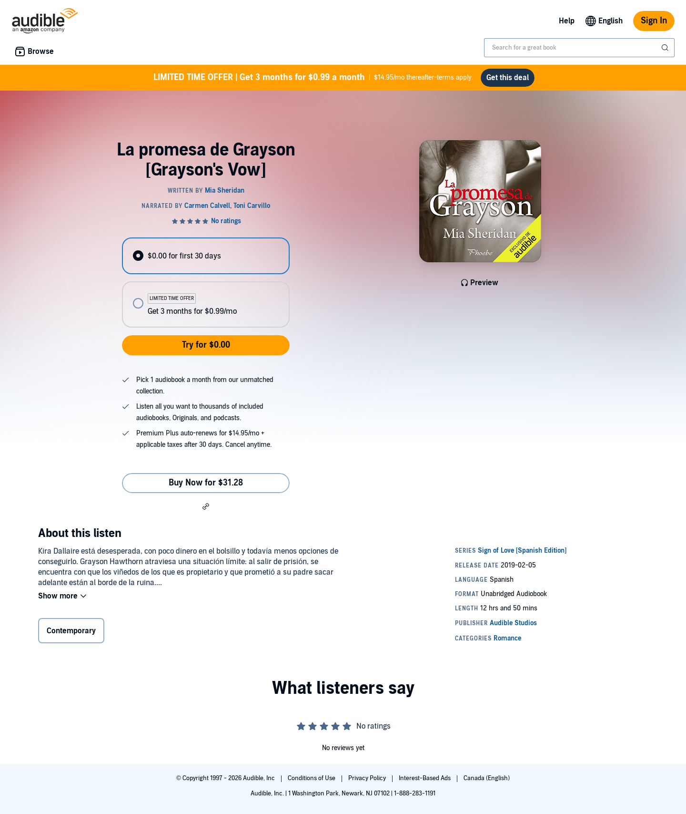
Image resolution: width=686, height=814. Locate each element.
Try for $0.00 (206, 345)
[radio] (206, 255)
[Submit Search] (666, 47)
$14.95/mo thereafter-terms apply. (313, 78)
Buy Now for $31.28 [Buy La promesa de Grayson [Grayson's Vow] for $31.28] (206, 483)
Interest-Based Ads (425, 778)
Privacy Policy (367, 778)
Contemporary (71, 631)
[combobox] (579, 47)
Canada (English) (487, 778)
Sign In (654, 21)
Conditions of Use (312, 778)
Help (567, 21)
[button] (206, 506)
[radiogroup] (206, 282)
